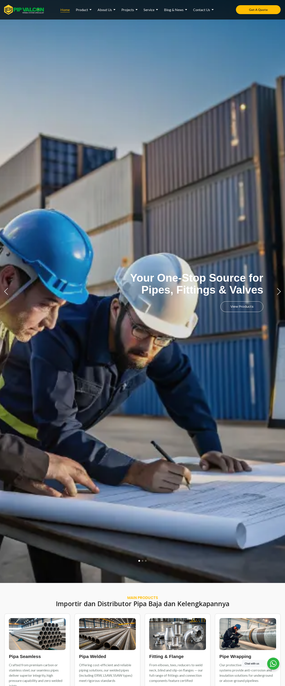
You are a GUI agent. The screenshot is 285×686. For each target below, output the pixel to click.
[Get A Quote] (258, 9)
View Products (241, 306)
